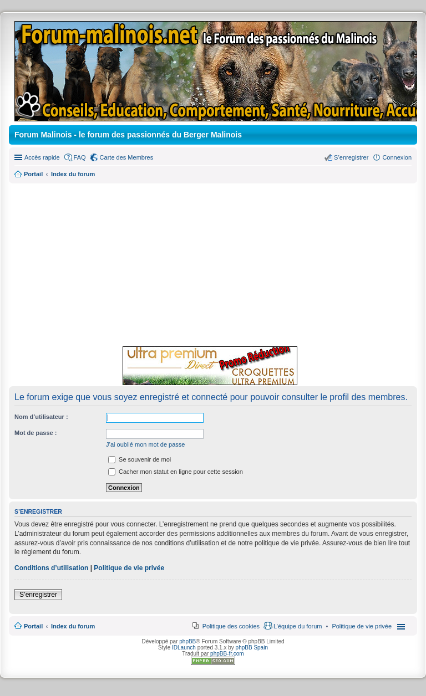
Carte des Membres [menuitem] (127, 157)
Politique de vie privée (129, 568)
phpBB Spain (252, 647)
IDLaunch (184, 647)
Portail (33, 174)
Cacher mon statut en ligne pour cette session (175, 471)
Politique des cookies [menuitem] (231, 626)
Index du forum (73, 626)
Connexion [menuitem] (397, 157)
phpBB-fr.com (227, 654)
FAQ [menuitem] (80, 157)
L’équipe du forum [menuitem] (297, 626)
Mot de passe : (35, 432)
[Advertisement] (213, 263)
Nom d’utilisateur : (41, 416)
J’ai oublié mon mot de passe (145, 444)
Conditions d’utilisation (51, 568)
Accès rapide (42, 157)
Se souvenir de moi (139, 459)
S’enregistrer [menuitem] (351, 157)
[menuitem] (362, 626)
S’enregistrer (38, 594)
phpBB (187, 641)
